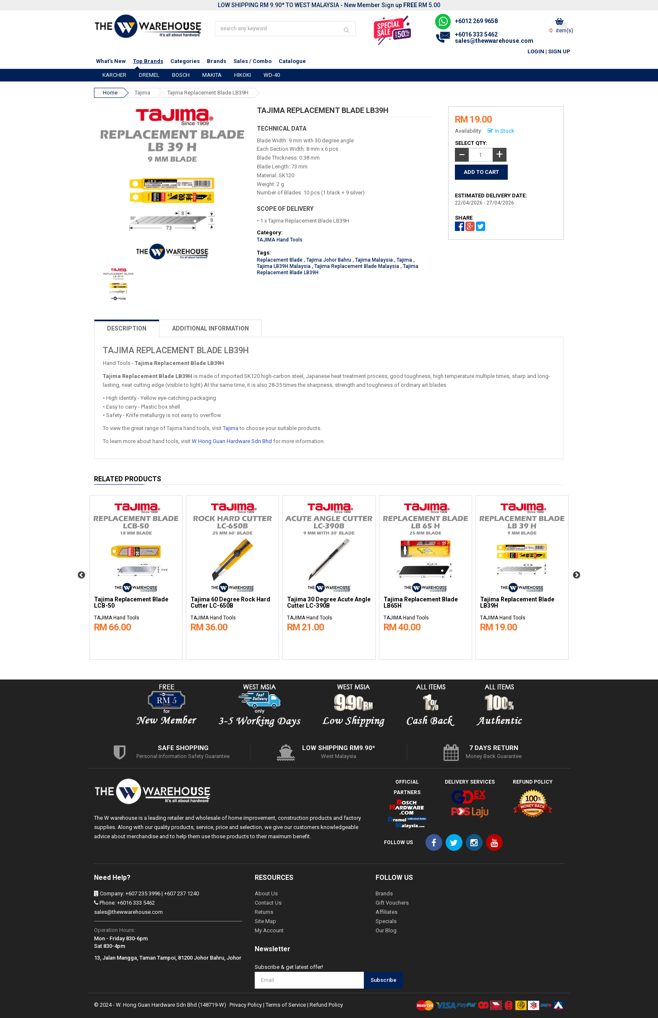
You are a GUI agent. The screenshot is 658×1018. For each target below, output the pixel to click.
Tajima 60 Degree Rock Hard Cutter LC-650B (230, 602)
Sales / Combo (252, 61)
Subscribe (384, 980)
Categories (185, 61)
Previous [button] (81, 575)
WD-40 (272, 75)
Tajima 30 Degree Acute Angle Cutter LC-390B (329, 602)
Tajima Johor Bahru (328, 260)
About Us (266, 893)
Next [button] (576, 575)
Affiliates (386, 912)
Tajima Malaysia (374, 260)
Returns (264, 912)
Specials (386, 921)
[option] (136, 575)
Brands (216, 61)
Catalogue (292, 61)
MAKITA (212, 75)
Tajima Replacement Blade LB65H (421, 602)
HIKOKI (242, 75)
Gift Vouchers (392, 903)
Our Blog (386, 930)
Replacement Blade (280, 260)
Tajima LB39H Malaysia (284, 266)
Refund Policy (326, 1005)
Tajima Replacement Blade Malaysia (356, 266)
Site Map (265, 921)
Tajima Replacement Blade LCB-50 (131, 602)
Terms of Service (286, 1005)
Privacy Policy (246, 1005)
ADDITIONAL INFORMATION (210, 328)
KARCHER (114, 75)
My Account (269, 930)
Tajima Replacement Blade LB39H (207, 92)
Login (535, 51)
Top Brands (148, 61)
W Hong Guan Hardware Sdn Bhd (232, 441)
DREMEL (149, 75)
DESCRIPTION (126, 328)
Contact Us (268, 903)
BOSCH (181, 75)
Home (110, 92)
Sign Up (559, 51)
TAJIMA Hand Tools (280, 240)
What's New (111, 61)
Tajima (142, 92)
